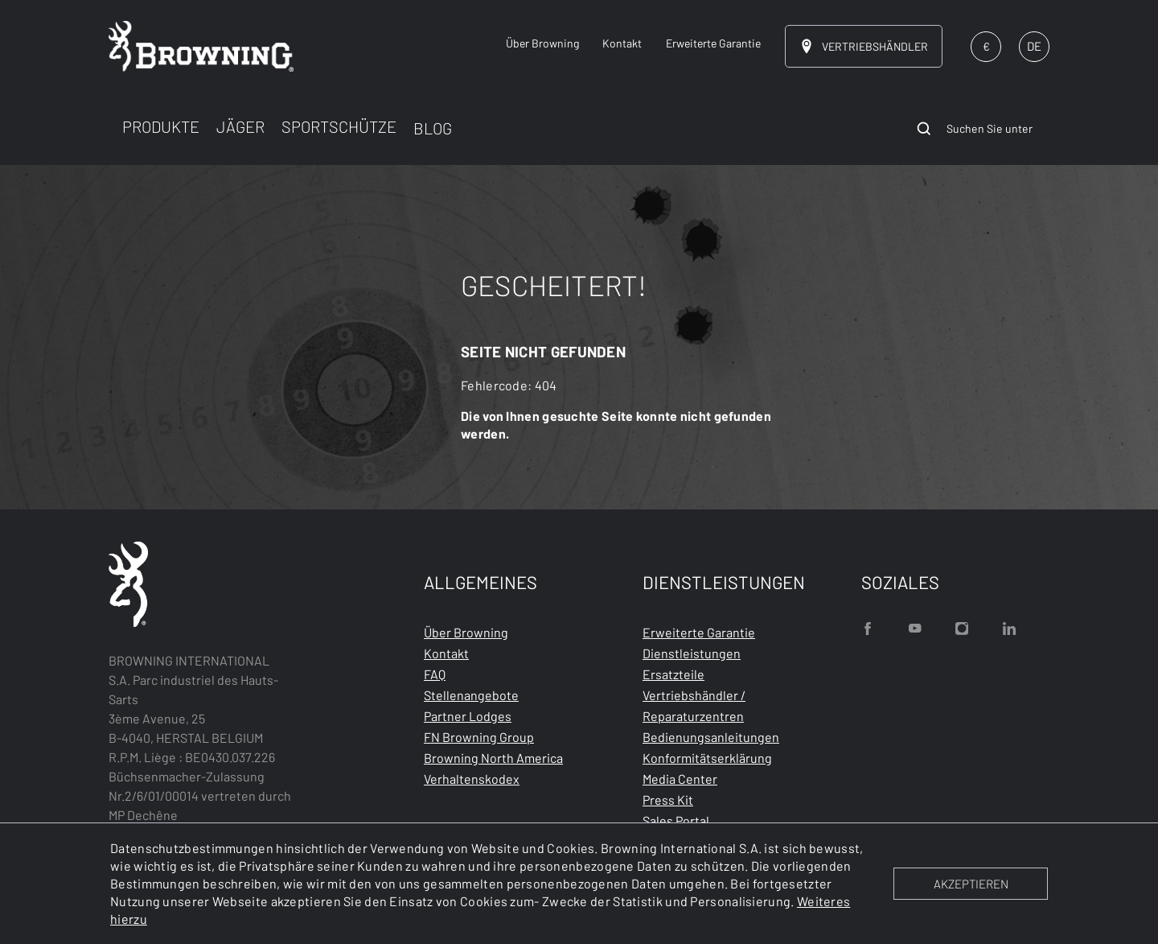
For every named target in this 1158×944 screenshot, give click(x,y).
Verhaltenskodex (471, 778)
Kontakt (446, 653)
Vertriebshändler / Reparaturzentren (694, 705)
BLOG (432, 128)
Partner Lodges (467, 715)
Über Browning (466, 632)
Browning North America (493, 757)
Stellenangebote (471, 695)
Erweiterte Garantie (699, 632)
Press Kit (668, 799)
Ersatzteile (673, 674)
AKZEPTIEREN (971, 883)
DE (1034, 46)
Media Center (680, 778)
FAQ (435, 674)
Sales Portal (676, 820)
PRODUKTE (160, 126)
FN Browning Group (479, 736)
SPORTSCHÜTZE (338, 126)
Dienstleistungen (692, 653)
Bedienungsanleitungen (711, 736)
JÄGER (240, 126)
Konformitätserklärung (707, 757)
